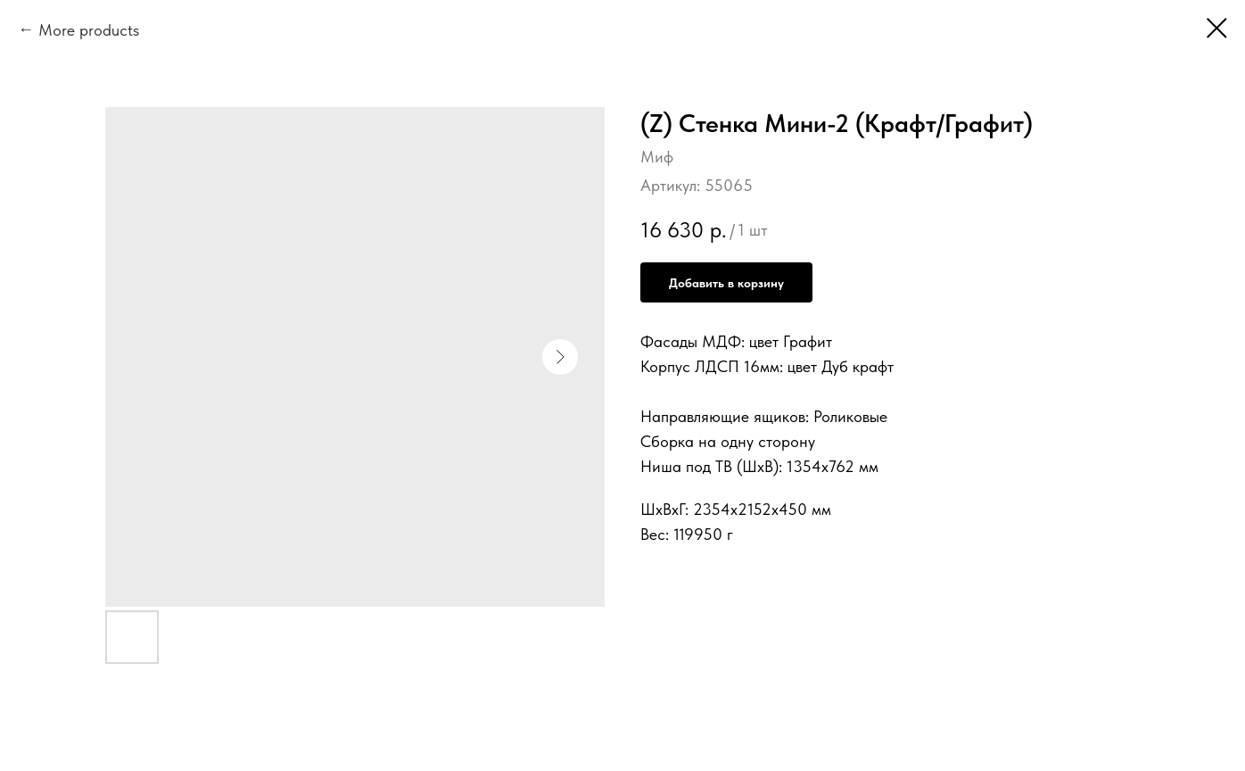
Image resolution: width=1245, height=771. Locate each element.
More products (88, 30)
